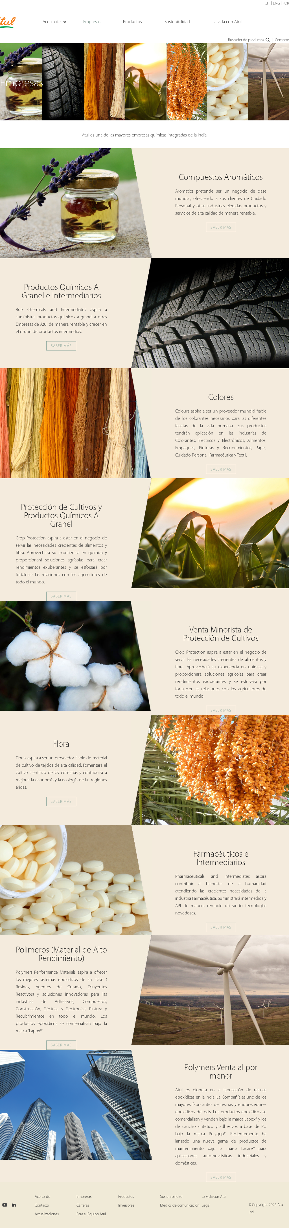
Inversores (126, 1205)
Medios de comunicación (180, 1205)
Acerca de (42, 1197)
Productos (126, 1197)
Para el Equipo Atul (91, 1214)
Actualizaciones (47, 1214)
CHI (267, 3)
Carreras (82, 1205)
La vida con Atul (214, 1197)
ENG (276, 3)
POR (286, 3)
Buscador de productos (249, 40)
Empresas (83, 1197)
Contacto (282, 40)
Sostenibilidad (171, 1197)
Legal (206, 1205)
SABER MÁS (221, 228)
